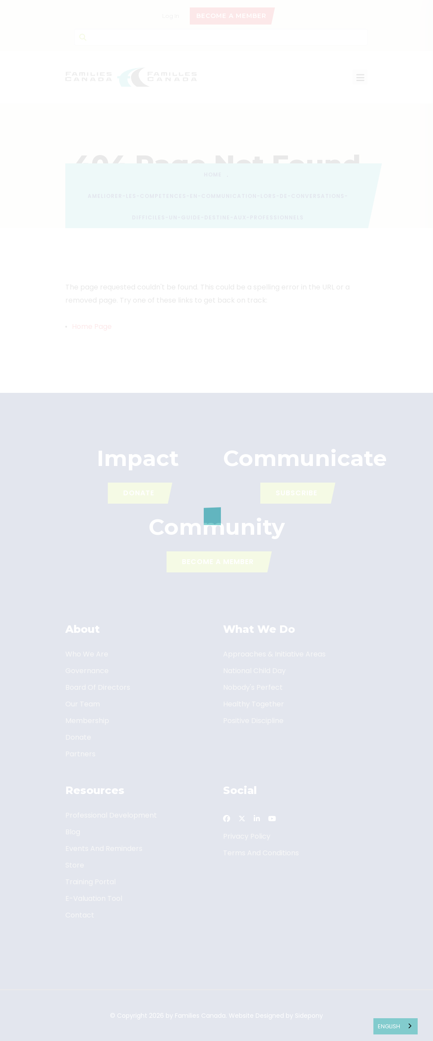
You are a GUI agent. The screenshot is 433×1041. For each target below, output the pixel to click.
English (389, 1026)
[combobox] (395, 1026)
